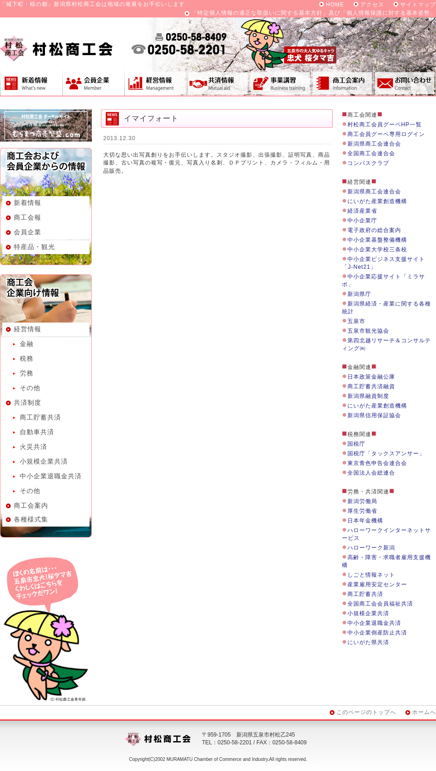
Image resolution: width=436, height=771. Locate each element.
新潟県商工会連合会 (374, 144)
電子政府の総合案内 (374, 230)
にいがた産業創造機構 (377, 201)
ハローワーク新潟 (371, 547)
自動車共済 (37, 432)
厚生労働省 (362, 511)
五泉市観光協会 (368, 331)
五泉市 (356, 321)
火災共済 (33, 446)
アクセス (372, 4)
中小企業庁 (362, 220)
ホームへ (424, 712)
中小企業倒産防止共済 (377, 632)
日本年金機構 (365, 520)
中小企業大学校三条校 (377, 249)
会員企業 (93, 81)
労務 (27, 373)
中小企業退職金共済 (51, 476)
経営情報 (155, 81)
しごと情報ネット (371, 575)
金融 (27, 343)
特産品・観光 (34, 246)
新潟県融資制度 (368, 396)
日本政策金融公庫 (371, 377)
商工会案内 (342, 81)
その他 (30, 387)
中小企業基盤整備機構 (377, 240)
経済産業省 (362, 211)
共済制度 (218, 81)
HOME (335, 4)
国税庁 (356, 444)
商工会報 (27, 217)
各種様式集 (31, 519)
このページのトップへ (366, 712)
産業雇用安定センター (377, 584)
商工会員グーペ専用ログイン (386, 134)
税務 (27, 358)
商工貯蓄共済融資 (371, 386)
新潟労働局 (362, 501)
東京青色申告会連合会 (377, 463)
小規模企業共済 (44, 461)
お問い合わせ (405, 81)
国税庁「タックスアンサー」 (386, 453)
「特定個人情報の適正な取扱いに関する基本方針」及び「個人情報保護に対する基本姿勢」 (313, 13)
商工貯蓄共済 (40, 417)
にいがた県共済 (368, 642)
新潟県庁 (359, 294)
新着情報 (31, 81)
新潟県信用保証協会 (374, 415)
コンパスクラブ (368, 163)
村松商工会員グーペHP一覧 (384, 124)
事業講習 (280, 81)
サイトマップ (418, 4)
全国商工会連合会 (371, 153)
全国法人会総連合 (371, 473)
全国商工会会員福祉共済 (380, 604)
